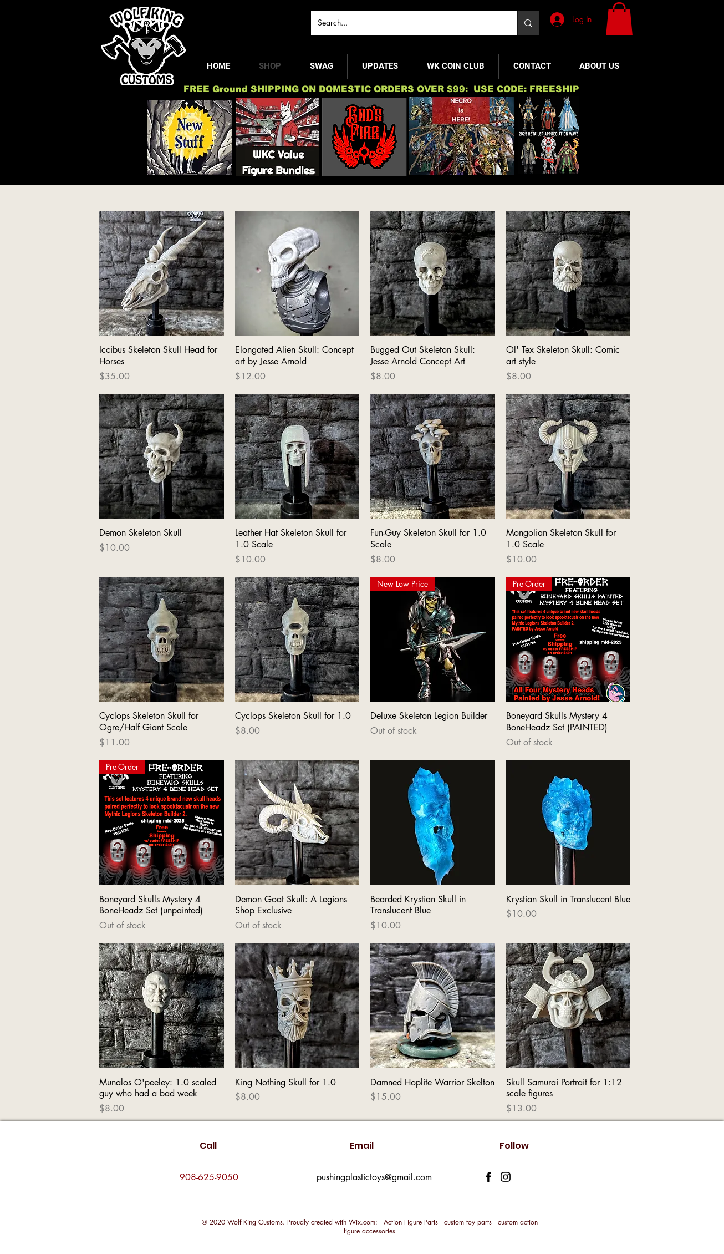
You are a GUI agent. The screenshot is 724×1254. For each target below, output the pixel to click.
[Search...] (406, 23)
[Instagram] (505, 1177)
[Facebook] (488, 1177)
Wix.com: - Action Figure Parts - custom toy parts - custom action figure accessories (441, 1226)
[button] (619, 18)
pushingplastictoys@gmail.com (374, 1177)
